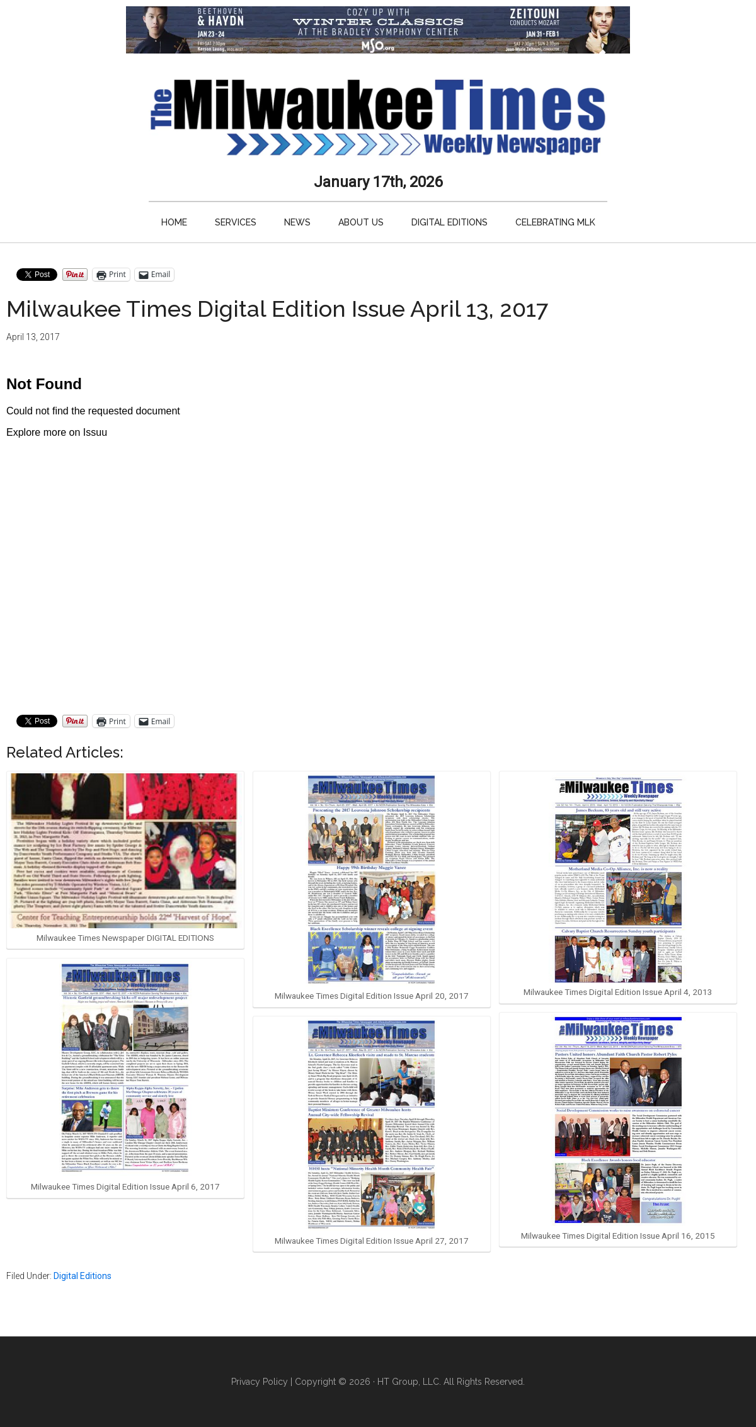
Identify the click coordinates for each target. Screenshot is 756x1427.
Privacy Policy (259, 1382)
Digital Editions (83, 1276)
